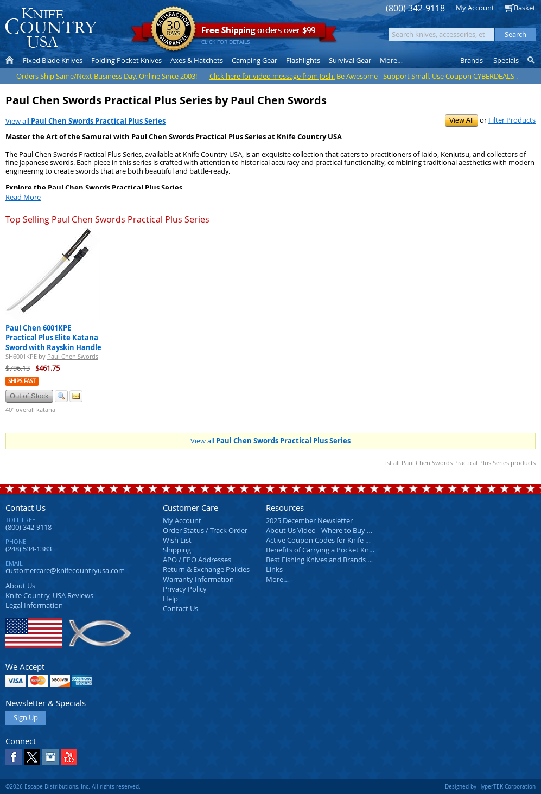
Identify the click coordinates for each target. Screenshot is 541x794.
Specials (506, 60)
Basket (525, 7)
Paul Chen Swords (279, 100)
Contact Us (25, 507)
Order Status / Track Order (205, 530)
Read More (23, 197)
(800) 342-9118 (415, 8)
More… (277, 579)
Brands (471, 60)
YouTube (69, 757)
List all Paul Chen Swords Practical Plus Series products (459, 463)
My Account (475, 7)
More (391, 60)
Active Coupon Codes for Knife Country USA (336, 540)
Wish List (177, 540)
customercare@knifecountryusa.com (65, 570)
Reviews (49, 595)
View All (461, 120)
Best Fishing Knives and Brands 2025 (324, 559)
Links (274, 569)
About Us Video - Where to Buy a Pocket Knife (339, 530)
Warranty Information (198, 579)
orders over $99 (234, 33)
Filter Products (512, 120)
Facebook (13, 757)
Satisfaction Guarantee (173, 29)
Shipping (177, 550)
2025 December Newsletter (309, 520)
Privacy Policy (185, 589)
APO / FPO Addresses (197, 559)
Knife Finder (532, 60)
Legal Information (34, 605)
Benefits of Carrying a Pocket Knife (321, 550)
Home (9, 60)
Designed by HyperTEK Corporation (490, 786)
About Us (20, 585)
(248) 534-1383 (28, 549)
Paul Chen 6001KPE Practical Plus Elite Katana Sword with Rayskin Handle (53, 337)
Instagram (50, 757)
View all (85, 121)
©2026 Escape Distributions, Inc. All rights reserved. (73, 786)
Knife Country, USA (51, 28)
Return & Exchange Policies (206, 569)
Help (170, 599)
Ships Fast (22, 381)
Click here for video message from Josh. (272, 76)
